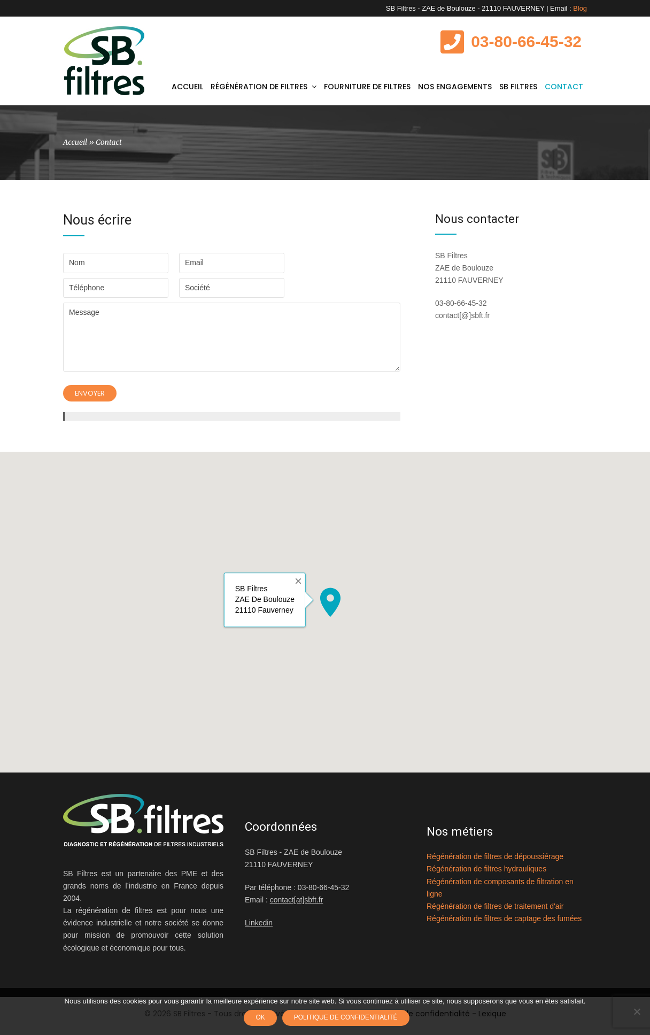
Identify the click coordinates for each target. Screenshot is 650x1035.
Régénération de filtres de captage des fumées (504, 922)
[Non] (636, 1012)
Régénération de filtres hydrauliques (486, 873)
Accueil (75, 146)
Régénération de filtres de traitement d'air (495, 910)
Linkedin (259, 927)
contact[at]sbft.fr (296, 904)
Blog (580, 8)
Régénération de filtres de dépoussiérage (495, 861)
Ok (261, 1018)
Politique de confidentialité (347, 1018)
